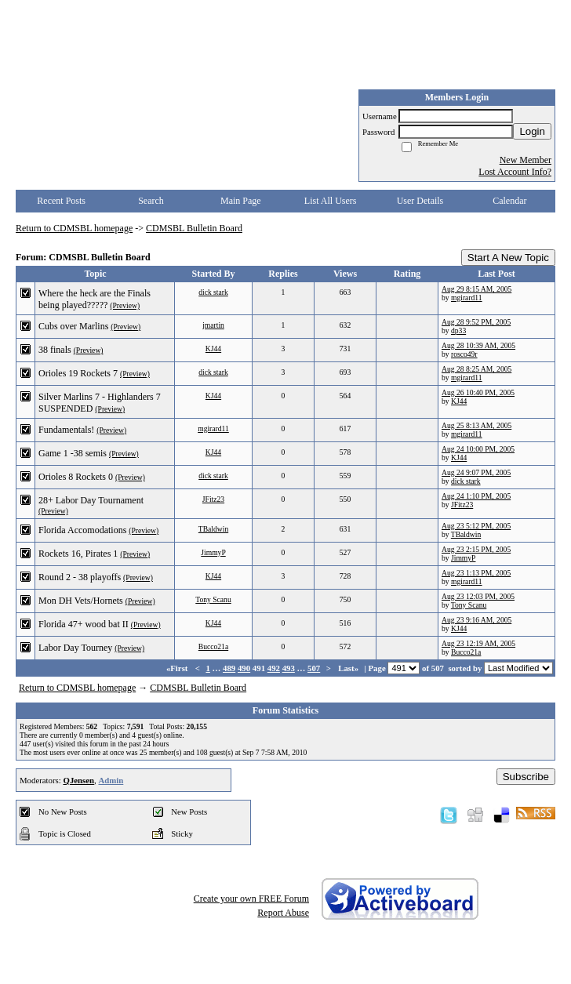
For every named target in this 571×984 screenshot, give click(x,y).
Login (532, 131)
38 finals (54, 349)
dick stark (213, 292)
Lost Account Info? (514, 171)
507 (313, 668)
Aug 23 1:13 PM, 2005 (476, 572)
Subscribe (526, 776)
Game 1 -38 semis (72, 453)
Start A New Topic (508, 257)
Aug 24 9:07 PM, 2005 (476, 472)
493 (288, 668)
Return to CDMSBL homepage (74, 228)
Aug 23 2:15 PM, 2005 (476, 549)
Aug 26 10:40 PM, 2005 (478, 392)
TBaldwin (213, 529)
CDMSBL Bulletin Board (194, 228)
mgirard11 (466, 297)
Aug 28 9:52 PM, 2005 (476, 322)
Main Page (240, 200)
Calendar (509, 200)
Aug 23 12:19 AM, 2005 (478, 643)
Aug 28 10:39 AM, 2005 (478, 345)
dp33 (458, 330)
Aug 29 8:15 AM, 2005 (476, 289)
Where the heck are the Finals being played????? (94, 299)
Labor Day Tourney (75, 647)
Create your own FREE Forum (251, 898)
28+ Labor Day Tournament (91, 500)
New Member (525, 159)
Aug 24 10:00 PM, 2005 (478, 449)
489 (229, 668)
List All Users (330, 200)
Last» (349, 668)
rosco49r (464, 354)
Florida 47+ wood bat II (83, 624)
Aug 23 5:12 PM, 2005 (476, 525)
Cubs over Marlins (73, 326)
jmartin (213, 325)
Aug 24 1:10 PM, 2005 (476, 496)
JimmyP (213, 552)
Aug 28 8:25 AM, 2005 (476, 369)
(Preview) (125, 305)
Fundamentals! (66, 429)
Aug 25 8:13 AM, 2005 (476, 425)
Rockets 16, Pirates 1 (78, 553)
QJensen (78, 780)
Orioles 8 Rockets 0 (75, 476)
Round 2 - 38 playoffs (79, 577)
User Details (420, 200)
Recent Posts (61, 200)
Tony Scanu (213, 599)
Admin (110, 780)
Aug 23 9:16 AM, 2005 (476, 619)
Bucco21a (213, 646)
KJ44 (213, 348)
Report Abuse (283, 912)
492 (273, 668)
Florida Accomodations (82, 530)
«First (178, 668)
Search (151, 200)
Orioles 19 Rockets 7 (78, 373)
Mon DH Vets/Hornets (80, 600)
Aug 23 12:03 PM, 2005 (478, 596)
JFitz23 (213, 499)
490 (244, 668)
